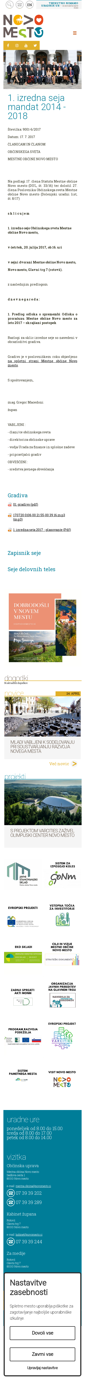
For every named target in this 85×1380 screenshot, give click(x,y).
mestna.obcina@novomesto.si (33, 1186)
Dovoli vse (42, 1333)
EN (29, 4)
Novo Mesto (34, 26)
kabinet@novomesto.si (29, 1234)
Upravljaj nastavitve (42, 1368)
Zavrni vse (42, 1354)
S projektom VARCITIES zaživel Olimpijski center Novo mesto (42, 833)
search (10, 5)
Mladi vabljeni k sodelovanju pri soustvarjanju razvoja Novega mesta (42, 746)
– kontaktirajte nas (59, 5)
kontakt (20, 5)
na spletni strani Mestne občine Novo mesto (42, 363)
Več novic (59, 763)
